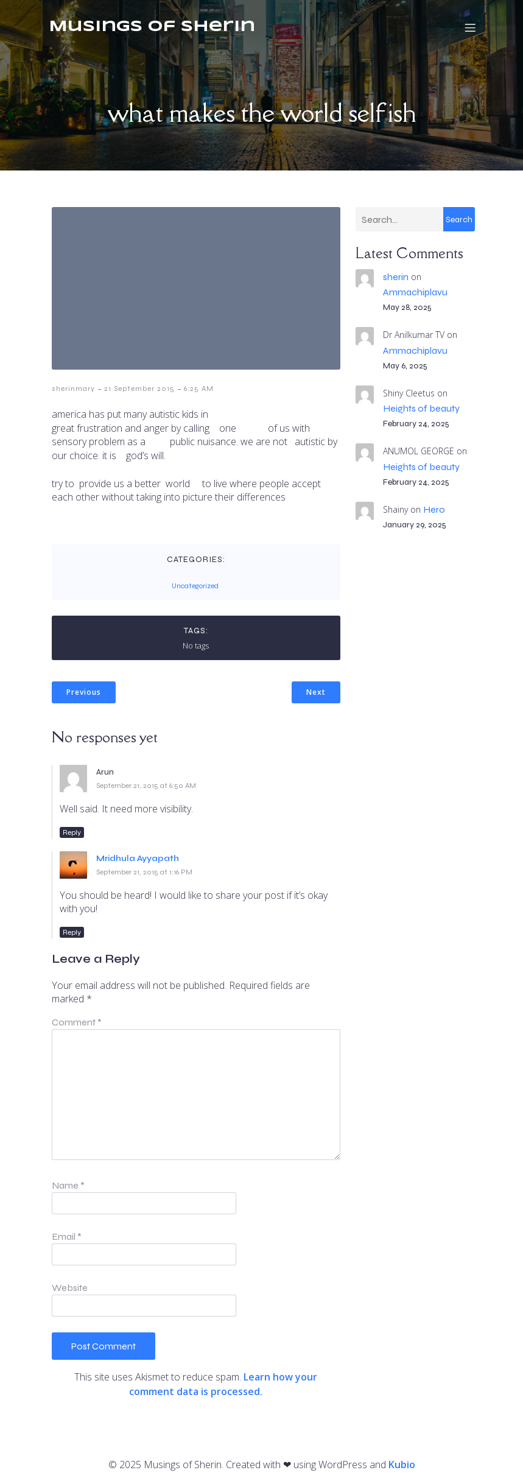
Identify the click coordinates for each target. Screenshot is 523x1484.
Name (68, 1185)
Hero (434, 509)
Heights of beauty (421, 408)
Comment (77, 1022)
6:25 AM (199, 388)
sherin (396, 277)
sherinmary (73, 388)
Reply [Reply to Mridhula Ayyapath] (72, 932)
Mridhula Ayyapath (137, 858)
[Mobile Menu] (470, 27)
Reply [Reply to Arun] (72, 832)
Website (70, 1287)
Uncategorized (195, 586)
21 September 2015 (139, 388)
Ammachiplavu (415, 292)
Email (67, 1236)
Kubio (401, 1464)
